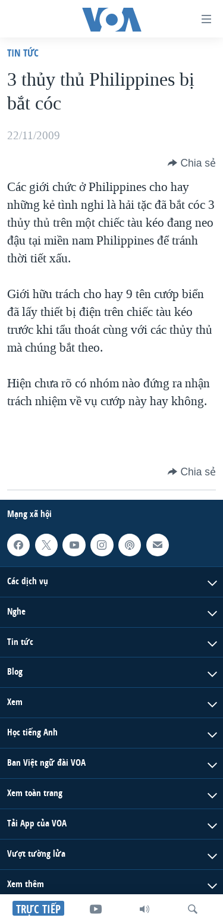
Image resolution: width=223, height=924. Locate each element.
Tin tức (23, 52)
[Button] (192, 163)
